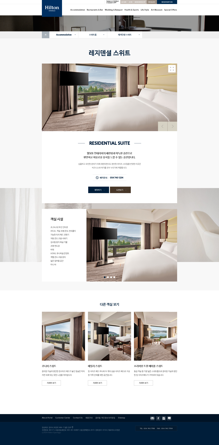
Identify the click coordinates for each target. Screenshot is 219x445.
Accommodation (77, 10)
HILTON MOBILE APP (112, 2)
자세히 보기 (51, 383)
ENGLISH (151, 2)
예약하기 (98, 190)
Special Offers (170, 10)
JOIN (130, 2)
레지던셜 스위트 (125, 35)
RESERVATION (167, 2)
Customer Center (62, 418)
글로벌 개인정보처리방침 (105, 418)
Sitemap (121, 418)
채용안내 (89, 418)
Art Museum (156, 10)
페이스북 (159, 418)
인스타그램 (164, 418)
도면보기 (119, 190)
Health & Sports (131, 10)
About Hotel (47, 418)
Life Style (145, 10)
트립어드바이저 (153, 418)
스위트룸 (93, 35)
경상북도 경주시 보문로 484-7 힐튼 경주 (57, 428)
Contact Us (78, 418)
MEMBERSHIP (140, 2)
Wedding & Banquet (114, 10)
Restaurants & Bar (95, 10)
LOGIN (123, 2)
